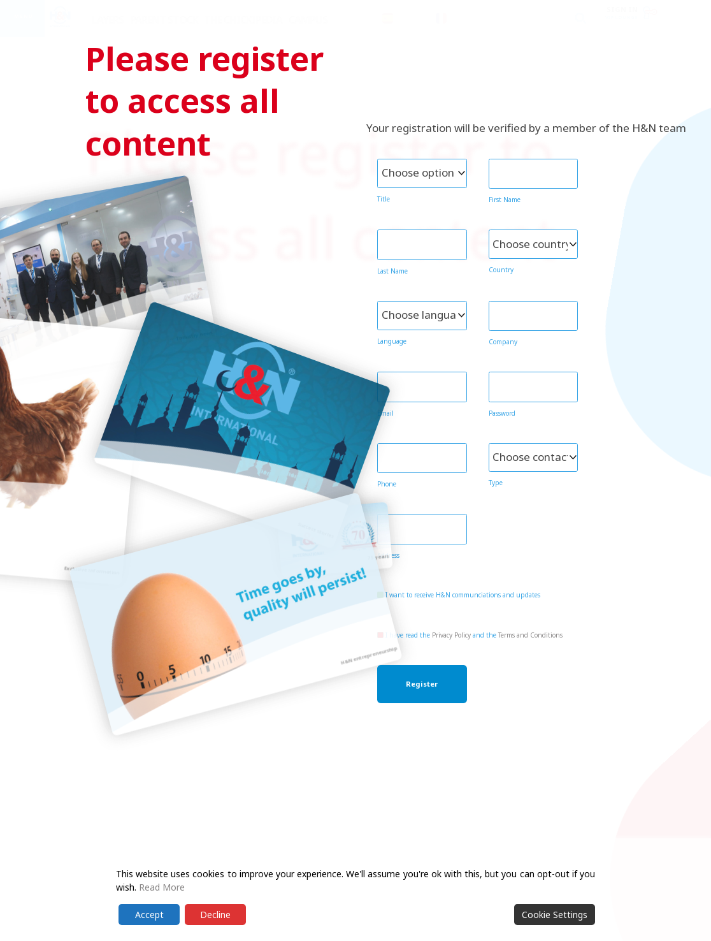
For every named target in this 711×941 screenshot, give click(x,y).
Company (503, 341)
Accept (149, 914)
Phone (386, 483)
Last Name (392, 270)
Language (391, 341)
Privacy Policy (451, 635)
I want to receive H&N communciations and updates (458, 594)
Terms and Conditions (530, 635)
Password (502, 413)
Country (501, 269)
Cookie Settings (554, 914)
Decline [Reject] (215, 914)
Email (385, 413)
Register (422, 684)
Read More (162, 887)
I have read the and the (470, 635)
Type (496, 482)
